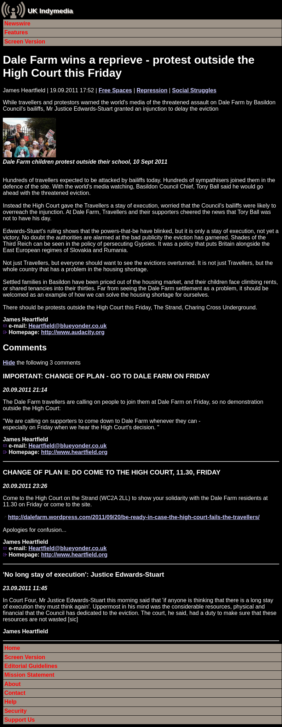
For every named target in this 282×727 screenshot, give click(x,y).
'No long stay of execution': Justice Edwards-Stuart (83, 574)
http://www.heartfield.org (74, 452)
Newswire (17, 24)
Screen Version (24, 42)
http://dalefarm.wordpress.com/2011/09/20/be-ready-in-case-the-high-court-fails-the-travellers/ (133, 517)
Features (16, 32)
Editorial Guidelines (30, 666)
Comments (25, 347)
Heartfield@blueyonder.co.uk (67, 326)
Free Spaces (115, 90)
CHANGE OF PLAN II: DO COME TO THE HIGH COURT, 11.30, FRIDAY (111, 472)
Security (15, 711)
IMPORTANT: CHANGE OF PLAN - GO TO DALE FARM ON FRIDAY (106, 376)
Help (10, 702)
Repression (152, 90)
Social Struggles (194, 90)
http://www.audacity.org (73, 332)
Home (12, 648)
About (12, 684)
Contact (14, 693)
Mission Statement (29, 675)
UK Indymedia (50, 10)
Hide (9, 363)
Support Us (19, 720)
